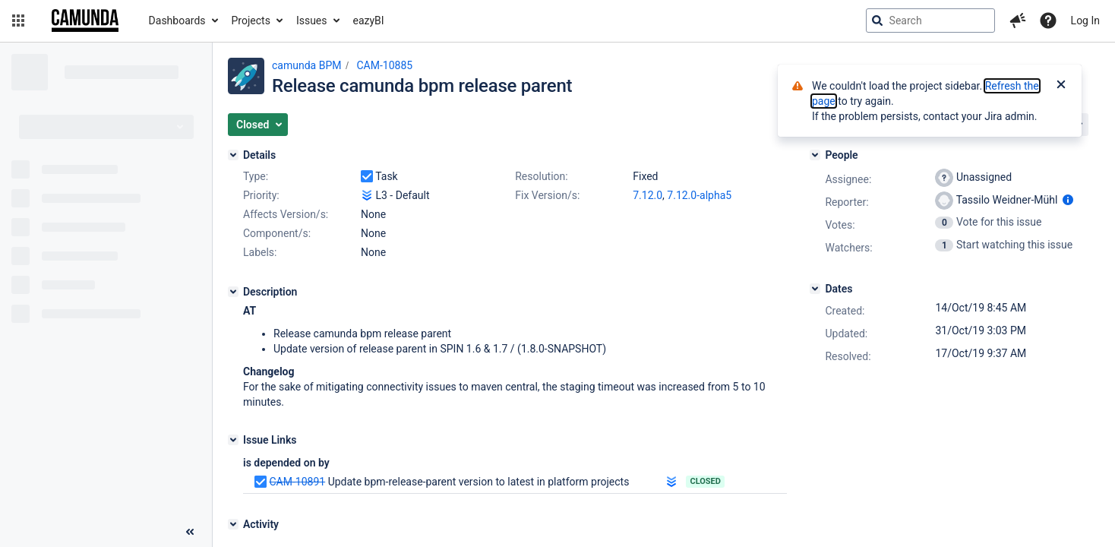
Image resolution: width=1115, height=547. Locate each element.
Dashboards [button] (177, 20)
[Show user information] (1068, 200)
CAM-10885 (384, 65)
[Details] (233, 155)
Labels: (259, 252)
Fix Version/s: (547, 195)
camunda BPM (306, 65)
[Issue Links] (233, 440)
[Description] (233, 291)
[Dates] (815, 288)
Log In (1085, 20)
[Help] (1048, 20)
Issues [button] (311, 20)
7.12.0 (647, 195)
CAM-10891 (297, 482)
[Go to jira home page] (85, 20)
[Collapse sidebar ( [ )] (189, 531)
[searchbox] (930, 20)
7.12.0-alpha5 (699, 195)
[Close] (1061, 85)
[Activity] (233, 524)
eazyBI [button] (368, 20)
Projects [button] (251, 20)
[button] (18, 20)
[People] (815, 155)
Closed (705, 481)
